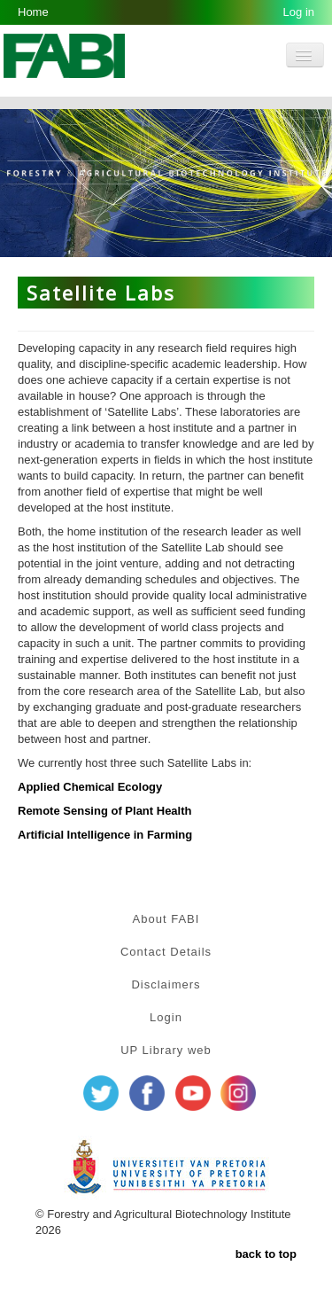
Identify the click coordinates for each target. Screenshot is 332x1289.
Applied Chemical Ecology (90, 786)
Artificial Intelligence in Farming (105, 834)
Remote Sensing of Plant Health (104, 810)
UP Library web (166, 1050)
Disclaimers (165, 984)
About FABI (166, 919)
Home (33, 12)
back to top (266, 1254)
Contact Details (166, 951)
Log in (298, 12)
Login (166, 1017)
